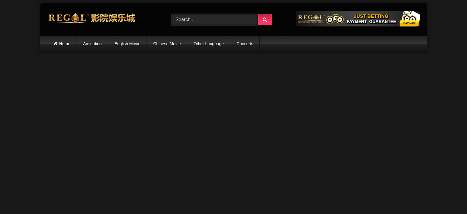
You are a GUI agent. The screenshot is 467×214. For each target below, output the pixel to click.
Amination (92, 43)
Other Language (209, 43)
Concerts (244, 43)
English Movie (127, 43)
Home (64, 43)
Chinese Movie (167, 43)
